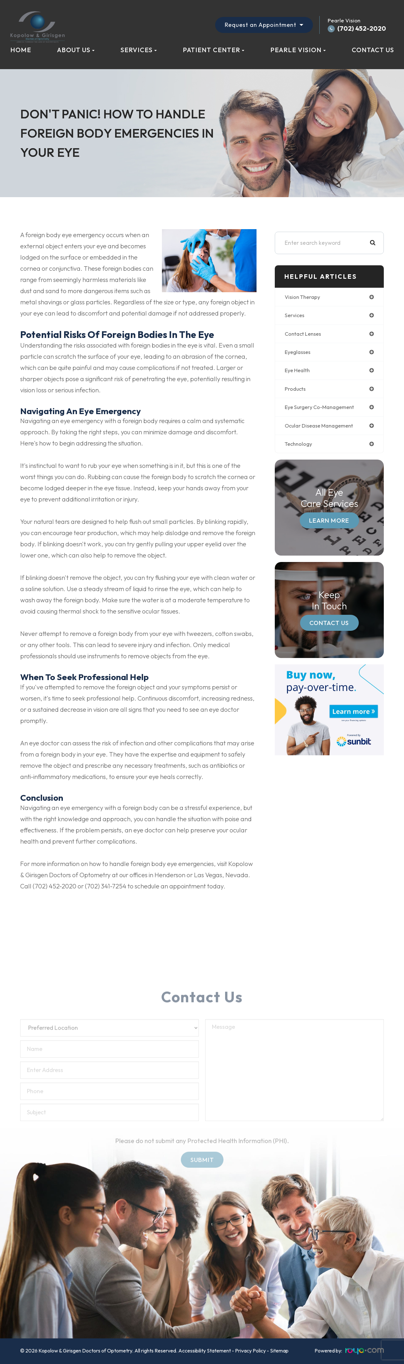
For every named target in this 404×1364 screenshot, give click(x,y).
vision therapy (304, 297)
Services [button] (139, 50)
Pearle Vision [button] (298, 50)
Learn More (329, 524)
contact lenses (305, 334)
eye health (299, 372)
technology (300, 447)
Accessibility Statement (204, 1350)
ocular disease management (322, 428)
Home (20, 50)
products (296, 391)
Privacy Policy (250, 1350)
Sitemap (279, 1350)
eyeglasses (299, 353)
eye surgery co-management (323, 409)
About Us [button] (76, 50)
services (295, 316)
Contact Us (373, 50)
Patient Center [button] (213, 50)
